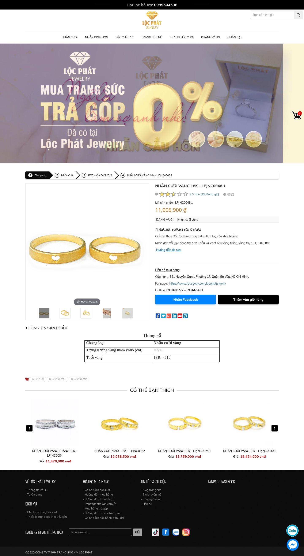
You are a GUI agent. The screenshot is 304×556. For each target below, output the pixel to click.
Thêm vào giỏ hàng (248, 299)
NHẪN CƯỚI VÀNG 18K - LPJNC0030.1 (249, 451)
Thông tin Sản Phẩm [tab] (46, 327)
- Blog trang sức (151, 490)
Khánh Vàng (210, 37)
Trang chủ (40, 175)
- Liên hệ (146, 503)
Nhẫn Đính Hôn (96, 37)
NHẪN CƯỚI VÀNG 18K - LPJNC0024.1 (184, 451)
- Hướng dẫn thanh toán (98, 499)
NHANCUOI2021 (57, 379)
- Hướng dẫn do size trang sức (102, 513)
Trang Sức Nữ (151, 37)
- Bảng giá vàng (151, 499)
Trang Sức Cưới (182, 37)
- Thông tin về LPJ (36, 490)
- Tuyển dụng (33, 494)
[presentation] (29, 428)
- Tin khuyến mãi (151, 494)
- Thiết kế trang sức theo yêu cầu (46, 516)
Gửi (137, 532)
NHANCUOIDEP (79, 379)
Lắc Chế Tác (125, 37)
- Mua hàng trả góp (95, 508)
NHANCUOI (38, 379)
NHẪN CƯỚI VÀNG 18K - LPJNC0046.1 (149, 175)
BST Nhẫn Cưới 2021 (100, 175)
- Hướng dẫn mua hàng (98, 494)
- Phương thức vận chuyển (100, 503)
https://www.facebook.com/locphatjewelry (197, 283)
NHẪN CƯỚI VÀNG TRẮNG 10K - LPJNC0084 (54, 453)
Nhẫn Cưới (69, 37)
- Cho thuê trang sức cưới (41, 512)
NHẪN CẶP (235, 37)
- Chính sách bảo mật (96, 490)
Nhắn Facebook (185, 299)
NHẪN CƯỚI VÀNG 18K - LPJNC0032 (119, 451)
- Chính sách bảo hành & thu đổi (103, 517)
